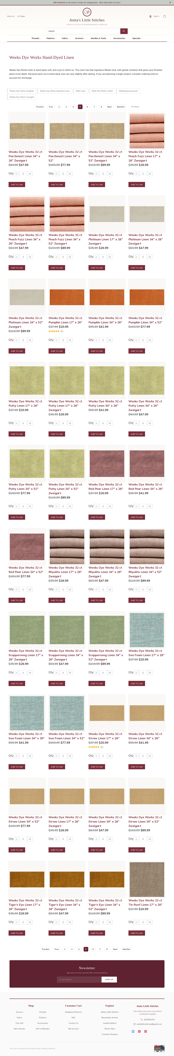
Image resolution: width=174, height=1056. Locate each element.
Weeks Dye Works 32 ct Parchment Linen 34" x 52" (65, 156)
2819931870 (148, 1019)
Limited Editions (109, 1023)
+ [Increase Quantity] (30, 174)
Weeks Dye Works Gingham (22, 91)
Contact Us (73, 1023)
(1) (61, 331)
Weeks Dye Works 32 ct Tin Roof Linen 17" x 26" (145, 903)
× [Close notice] (170, 2)
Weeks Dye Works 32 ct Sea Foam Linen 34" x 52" (67, 736)
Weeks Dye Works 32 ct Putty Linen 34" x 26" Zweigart (145, 406)
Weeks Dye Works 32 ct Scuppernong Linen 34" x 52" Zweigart (105, 655)
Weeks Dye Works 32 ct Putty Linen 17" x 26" (25, 404)
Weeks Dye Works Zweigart (22, 97)
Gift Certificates (42, 1029)
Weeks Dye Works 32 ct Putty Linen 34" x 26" (105, 404)
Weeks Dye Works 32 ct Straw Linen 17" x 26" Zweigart (65, 822)
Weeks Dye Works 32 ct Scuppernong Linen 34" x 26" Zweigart (66, 655)
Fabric (65, 39)
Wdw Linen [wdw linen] (81, 91)
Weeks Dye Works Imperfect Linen (55, 91)
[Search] (83, 31)
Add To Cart (17, 184)
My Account (73, 1029)
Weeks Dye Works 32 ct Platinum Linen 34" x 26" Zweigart (145, 239)
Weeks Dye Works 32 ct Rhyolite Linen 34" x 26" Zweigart (105, 572)
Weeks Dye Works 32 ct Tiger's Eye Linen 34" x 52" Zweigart (105, 905)
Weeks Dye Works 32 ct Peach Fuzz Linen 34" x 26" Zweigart (25, 239)
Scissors (79, 39)
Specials (136, 39)
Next (110, 107)
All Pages (21, 16)
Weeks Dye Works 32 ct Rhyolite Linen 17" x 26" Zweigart (65, 572)
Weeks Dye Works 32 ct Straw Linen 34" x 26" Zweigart (105, 822)
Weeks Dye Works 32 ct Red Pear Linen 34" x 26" (145, 487)
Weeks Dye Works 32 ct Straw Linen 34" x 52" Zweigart (145, 822)
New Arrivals (19, 1029)
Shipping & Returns (73, 1012)
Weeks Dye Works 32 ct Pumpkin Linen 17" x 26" (65, 320)
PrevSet (39, 107)
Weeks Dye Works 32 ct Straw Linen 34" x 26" (145, 736)
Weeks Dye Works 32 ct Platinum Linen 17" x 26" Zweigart (105, 239)
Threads (35, 39)
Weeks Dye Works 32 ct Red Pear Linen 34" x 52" (26, 570)
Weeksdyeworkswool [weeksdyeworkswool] (128, 91)
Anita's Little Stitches (87, 20)
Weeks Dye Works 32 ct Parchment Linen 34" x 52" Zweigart (105, 156)
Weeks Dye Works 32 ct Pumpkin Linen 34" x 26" (105, 320)
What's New (109, 1029)
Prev (51, 107)
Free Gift (19, 1023)
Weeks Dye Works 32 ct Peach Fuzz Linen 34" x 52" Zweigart (65, 239)
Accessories (119, 39)
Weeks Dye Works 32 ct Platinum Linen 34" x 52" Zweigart (26, 322)
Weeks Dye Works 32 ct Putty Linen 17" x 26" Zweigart (65, 406)
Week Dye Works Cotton (102, 91)
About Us (10, 16)
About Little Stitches (110, 1012)
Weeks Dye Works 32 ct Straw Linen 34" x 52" (25, 819)
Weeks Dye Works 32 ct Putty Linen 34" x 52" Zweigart (65, 489)
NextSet (121, 107)
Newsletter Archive (109, 1018)
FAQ (73, 1018)
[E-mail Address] (79, 980)
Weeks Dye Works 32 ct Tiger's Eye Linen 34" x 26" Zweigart (65, 905)
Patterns (51, 39)
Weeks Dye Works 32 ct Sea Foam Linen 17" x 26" (146, 653)
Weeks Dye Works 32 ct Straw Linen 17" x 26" (105, 736)
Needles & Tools (98, 39)
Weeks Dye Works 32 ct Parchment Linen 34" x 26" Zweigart (25, 156)
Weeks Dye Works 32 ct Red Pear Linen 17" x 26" (105, 487)
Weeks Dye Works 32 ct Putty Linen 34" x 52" (25, 487)
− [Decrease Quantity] (16, 174)
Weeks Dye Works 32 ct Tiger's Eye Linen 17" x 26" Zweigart (25, 905)
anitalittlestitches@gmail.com (147, 1024)
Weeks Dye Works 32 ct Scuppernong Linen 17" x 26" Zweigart (26, 655)
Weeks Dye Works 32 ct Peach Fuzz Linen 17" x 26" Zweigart (145, 156)
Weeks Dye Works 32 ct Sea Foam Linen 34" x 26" (27, 736)
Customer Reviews (110, 1034)
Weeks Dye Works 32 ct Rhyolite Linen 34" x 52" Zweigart (145, 572)
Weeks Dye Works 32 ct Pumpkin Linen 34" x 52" (145, 320)
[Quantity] (23, 173)
